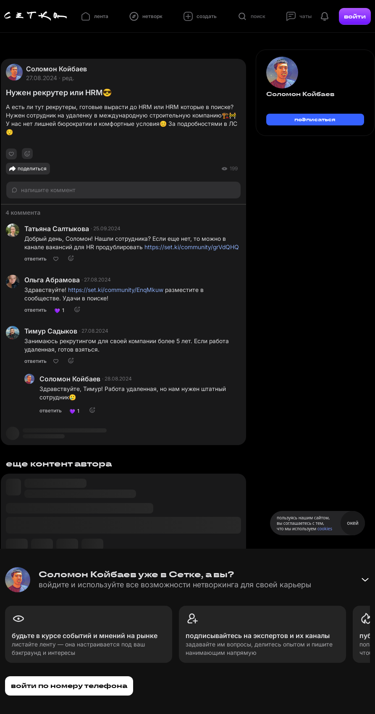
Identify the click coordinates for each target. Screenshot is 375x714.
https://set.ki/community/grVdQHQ (191, 246)
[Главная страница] (35, 16)
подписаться (315, 119)
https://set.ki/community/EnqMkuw (115, 289)
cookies (324, 529)
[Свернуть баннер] (365, 580)
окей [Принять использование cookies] (352, 522)
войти (355, 16)
